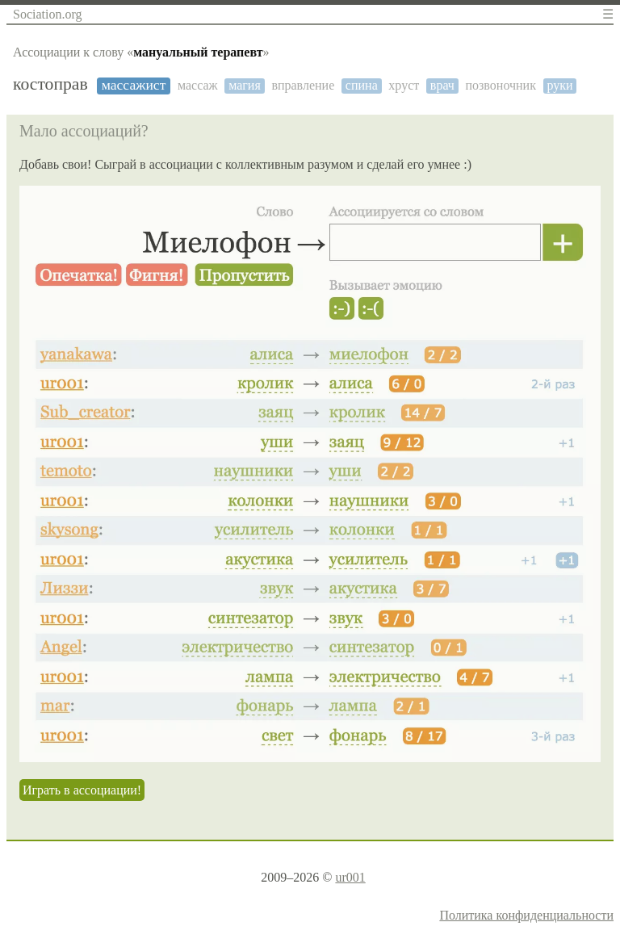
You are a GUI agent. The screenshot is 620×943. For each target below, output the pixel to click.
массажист (134, 85)
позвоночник (500, 85)
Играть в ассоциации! (82, 790)
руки (560, 85)
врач (442, 85)
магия (244, 85)
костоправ (50, 84)
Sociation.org (47, 14)
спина (362, 85)
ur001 (350, 877)
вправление (302, 85)
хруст (403, 85)
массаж (198, 85)
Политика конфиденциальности (526, 915)
